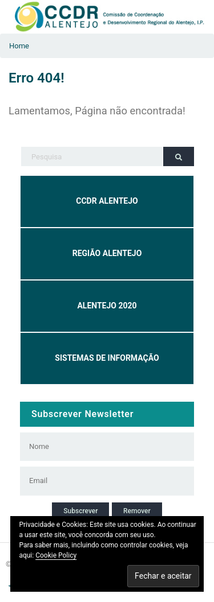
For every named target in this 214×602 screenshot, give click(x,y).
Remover (137, 511)
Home (19, 46)
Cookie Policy (55, 555)
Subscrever (80, 511)
